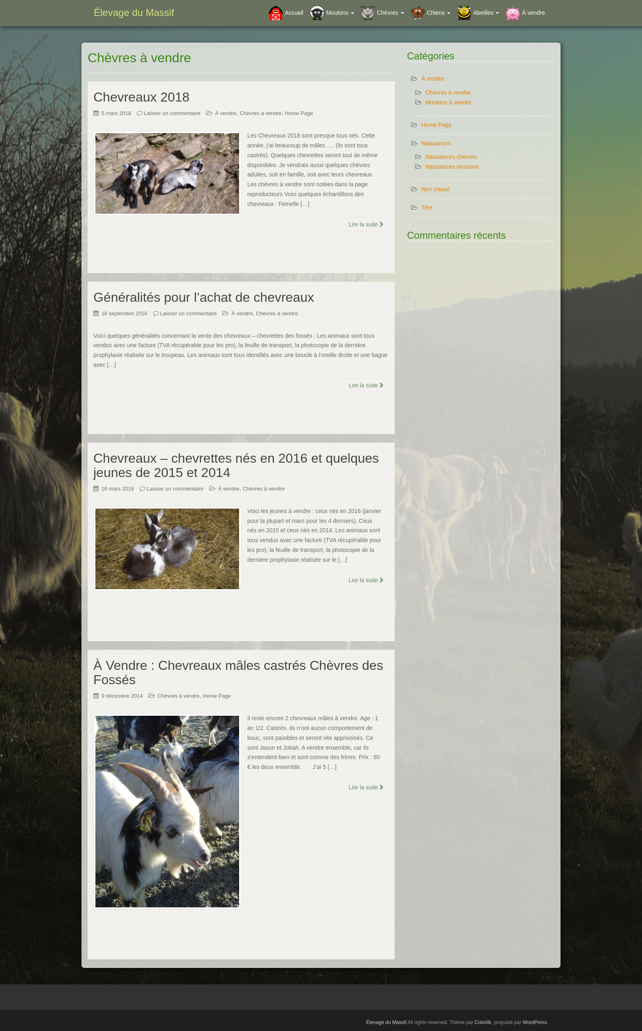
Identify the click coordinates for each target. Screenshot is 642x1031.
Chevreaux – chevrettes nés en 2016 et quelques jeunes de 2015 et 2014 (236, 465)
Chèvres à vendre (261, 113)
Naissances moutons (452, 166)
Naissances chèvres (451, 157)
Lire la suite (366, 224)
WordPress (535, 1022)
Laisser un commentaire (172, 113)
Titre (426, 207)
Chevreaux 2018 (141, 97)
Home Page (299, 113)
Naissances (436, 143)
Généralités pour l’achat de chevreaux (203, 297)
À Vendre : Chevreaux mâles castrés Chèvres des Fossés (238, 672)
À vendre (226, 113)
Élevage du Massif (134, 12)
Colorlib (483, 1022)
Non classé (435, 189)
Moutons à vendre (448, 102)
